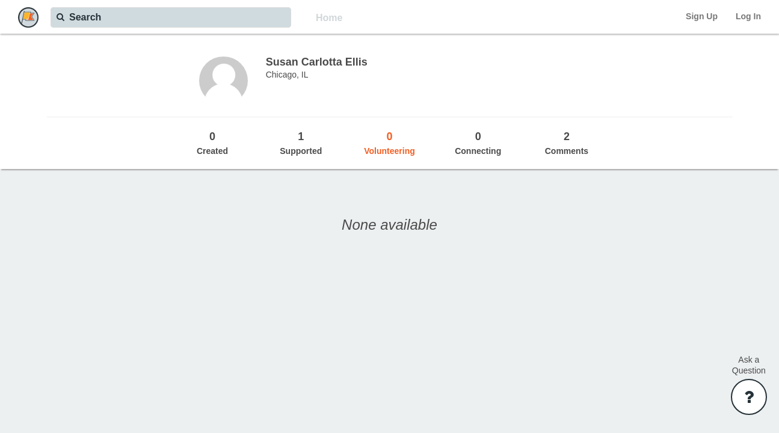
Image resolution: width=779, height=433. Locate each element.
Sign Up (702, 16)
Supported (301, 142)
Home (329, 18)
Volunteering (389, 142)
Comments (566, 142)
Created (212, 142)
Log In (748, 16)
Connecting (478, 142)
